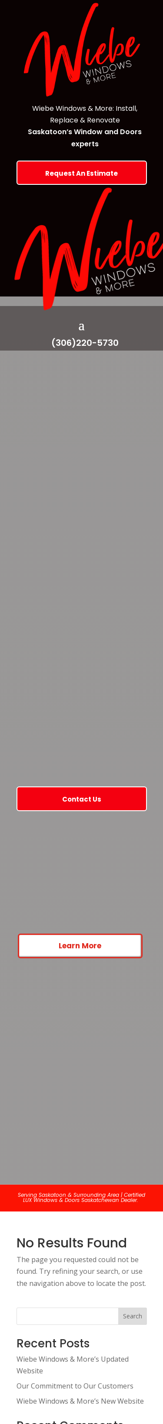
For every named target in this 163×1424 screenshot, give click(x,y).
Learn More (80, 946)
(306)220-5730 (85, 343)
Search (132, 1316)
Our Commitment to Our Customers (75, 1386)
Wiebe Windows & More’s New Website (80, 1401)
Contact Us (81, 799)
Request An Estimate (81, 173)
